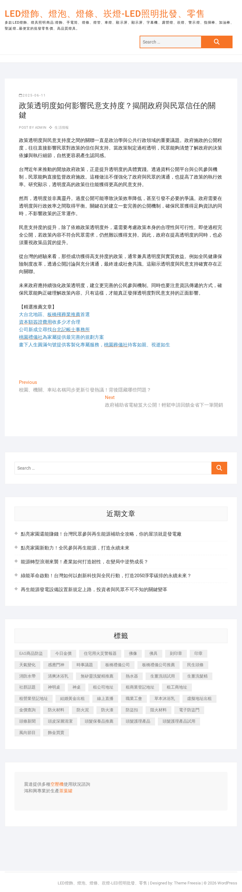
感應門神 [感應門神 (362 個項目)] (56, 664)
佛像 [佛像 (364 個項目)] (133, 653)
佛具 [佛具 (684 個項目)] (153, 653)
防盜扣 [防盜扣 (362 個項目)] (132, 709)
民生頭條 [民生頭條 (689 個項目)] (195, 664)
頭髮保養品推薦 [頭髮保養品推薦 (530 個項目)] (99, 721)
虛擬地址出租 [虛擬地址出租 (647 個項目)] (199, 698)
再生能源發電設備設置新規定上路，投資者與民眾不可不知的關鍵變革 (94, 589)
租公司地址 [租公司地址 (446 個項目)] (103, 687)
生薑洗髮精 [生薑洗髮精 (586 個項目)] (197, 676)
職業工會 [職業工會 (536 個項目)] (134, 698)
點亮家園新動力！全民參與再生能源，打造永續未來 (75, 548)
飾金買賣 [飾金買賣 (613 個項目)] (56, 732)
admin (40, 128)
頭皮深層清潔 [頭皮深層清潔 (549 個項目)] (60, 721)
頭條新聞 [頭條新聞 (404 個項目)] (27, 721)
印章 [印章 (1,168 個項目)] (198, 653)
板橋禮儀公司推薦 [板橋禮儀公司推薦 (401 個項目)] (158, 664)
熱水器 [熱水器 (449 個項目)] (132, 676)
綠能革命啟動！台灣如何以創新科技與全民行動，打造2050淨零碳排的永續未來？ (106, 575)
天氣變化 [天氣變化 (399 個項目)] (27, 664)
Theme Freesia (187, 883)
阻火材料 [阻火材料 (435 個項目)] (158, 709)
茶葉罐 (65, 791)
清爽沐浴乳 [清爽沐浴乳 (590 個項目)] (58, 676)
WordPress (227, 883)
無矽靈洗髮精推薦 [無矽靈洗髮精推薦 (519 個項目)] (97, 676)
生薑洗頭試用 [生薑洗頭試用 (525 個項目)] (162, 676)
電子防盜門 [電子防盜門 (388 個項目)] (189, 709)
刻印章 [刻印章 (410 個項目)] (176, 653)
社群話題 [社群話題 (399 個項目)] (27, 687)
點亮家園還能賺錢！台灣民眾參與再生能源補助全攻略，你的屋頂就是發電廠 (101, 534)
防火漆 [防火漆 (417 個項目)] (107, 709)
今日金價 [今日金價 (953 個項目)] (63, 653)
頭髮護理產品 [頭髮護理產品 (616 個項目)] (138, 721)
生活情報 (62, 128)
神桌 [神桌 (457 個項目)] (76, 687)
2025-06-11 (32, 95)
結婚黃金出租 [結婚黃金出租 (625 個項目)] (72, 698)
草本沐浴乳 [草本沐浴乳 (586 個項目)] (164, 698)
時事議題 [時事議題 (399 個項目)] (85, 664)
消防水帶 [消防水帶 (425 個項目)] (27, 676)
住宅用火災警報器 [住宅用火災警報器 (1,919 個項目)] (100, 653)
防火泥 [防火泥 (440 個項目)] (83, 709)
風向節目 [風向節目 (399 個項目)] (27, 732)
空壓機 (57, 784)
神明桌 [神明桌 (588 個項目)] (54, 687)
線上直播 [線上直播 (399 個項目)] (105, 698)
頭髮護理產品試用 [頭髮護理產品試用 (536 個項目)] (179, 721)
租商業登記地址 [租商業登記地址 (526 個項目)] (140, 687)
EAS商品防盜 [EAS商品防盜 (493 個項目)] (31, 653)
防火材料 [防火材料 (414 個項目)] (56, 709)
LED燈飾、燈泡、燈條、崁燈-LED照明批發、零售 (105, 14)
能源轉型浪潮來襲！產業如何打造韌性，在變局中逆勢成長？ (84, 562)
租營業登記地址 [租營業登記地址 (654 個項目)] (33, 698)
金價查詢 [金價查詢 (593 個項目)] (27, 709)
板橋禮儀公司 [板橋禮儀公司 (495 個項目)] (117, 664)
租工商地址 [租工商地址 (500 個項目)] (177, 687)
